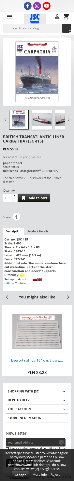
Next (66, 296)
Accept (20, 475)
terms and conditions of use (47, 448)
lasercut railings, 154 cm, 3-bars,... (37, 360)
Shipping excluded (30, 157)
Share (16, 217)
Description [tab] (13, 231)
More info (40, 474)
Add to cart (34, 197)
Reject (55, 474)
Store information (24, 418)
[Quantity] (7, 198)
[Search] (37, 28)
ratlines (9, 283)
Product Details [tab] (37, 231)
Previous (5, 296)
